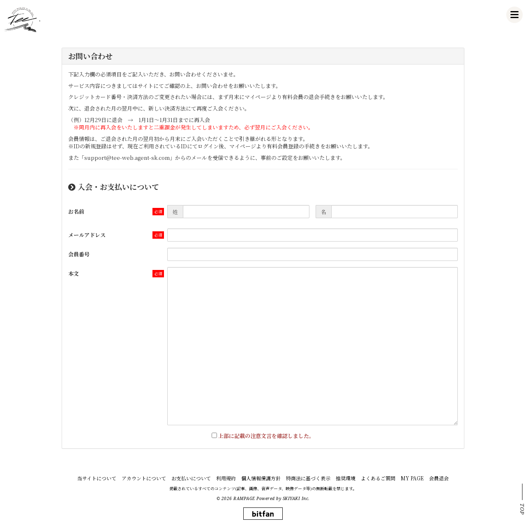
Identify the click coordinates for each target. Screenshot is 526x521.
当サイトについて (96, 478)
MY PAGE (412, 478)
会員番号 (79, 254)
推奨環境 (345, 478)
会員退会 (439, 478)
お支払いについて (191, 478)
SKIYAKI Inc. (296, 498)
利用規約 (226, 478)
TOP (522, 509)
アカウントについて (144, 478)
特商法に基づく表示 (308, 478)
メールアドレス (87, 235)
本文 (73, 273)
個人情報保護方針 (261, 478)
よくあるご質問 (378, 478)
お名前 (76, 211)
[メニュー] (514, 15)
